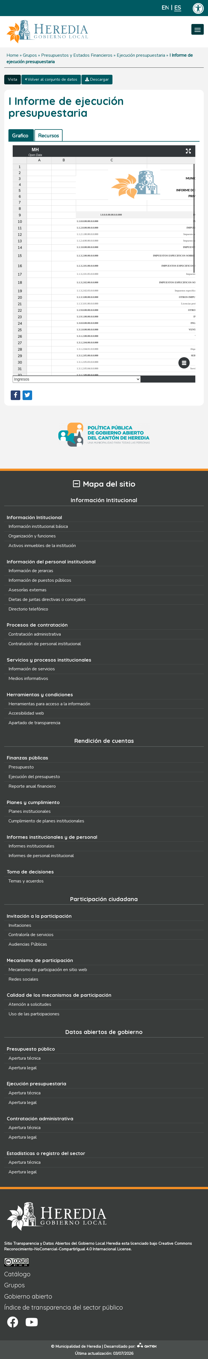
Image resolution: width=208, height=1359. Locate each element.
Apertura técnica (24, 1058)
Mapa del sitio (104, 484)
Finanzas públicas (27, 758)
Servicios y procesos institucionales (49, 660)
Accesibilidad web (26, 713)
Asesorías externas (27, 590)
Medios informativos (28, 678)
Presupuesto (21, 767)
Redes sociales (23, 979)
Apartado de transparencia (34, 723)
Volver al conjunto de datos (51, 79)
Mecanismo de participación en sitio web (47, 970)
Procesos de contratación (37, 625)
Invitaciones (19, 925)
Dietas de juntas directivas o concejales (47, 599)
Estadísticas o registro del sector (46, 1153)
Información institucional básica (38, 526)
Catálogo (17, 1274)
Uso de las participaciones (33, 1014)
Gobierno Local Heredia (99, 1243)
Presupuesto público (31, 1049)
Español (177, 8)
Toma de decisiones (30, 872)
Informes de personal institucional (41, 856)
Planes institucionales (29, 811)
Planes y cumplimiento (33, 802)
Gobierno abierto (28, 1296)
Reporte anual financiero (32, 786)
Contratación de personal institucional (44, 644)
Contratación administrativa (34, 634)
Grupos (30, 55)
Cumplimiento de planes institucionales (46, 821)
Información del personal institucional (51, 562)
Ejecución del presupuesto (34, 777)
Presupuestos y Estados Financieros (76, 55)
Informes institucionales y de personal (52, 837)
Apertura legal (22, 1068)
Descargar (97, 79)
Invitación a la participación (39, 916)
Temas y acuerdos (26, 881)
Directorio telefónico (28, 609)
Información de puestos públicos (39, 580)
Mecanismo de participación (40, 960)
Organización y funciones (32, 536)
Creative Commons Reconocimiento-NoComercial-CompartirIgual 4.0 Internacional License (98, 1246)
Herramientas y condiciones (40, 694)
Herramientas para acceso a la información (49, 704)
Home (12, 55)
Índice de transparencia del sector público (63, 1307)
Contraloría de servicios (31, 935)
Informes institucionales (31, 846)
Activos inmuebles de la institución (42, 546)
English (165, 8)
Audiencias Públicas (27, 944)
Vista (12, 79)
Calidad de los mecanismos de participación (59, 995)
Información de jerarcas (30, 571)
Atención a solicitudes (29, 1004)
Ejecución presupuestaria (141, 55)
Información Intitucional (34, 517)
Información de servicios (31, 669)
